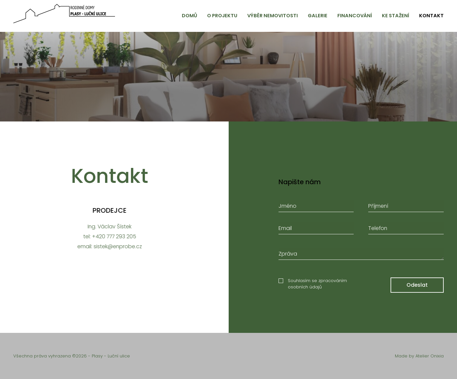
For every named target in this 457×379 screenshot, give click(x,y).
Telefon (377, 229)
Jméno (287, 207)
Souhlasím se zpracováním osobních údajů (317, 285)
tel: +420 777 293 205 (108, 236)
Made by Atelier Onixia (419, 356)
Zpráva (288, 255)
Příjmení (378, 207)
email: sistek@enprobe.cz (108, 246)
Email (285, 229)
